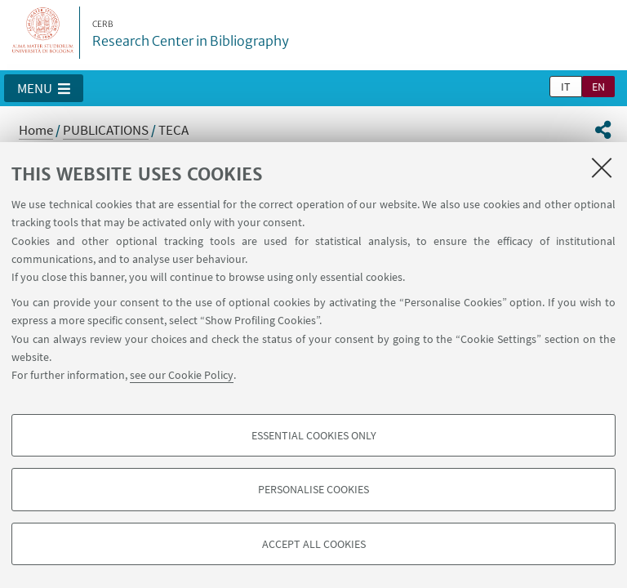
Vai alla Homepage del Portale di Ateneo (43, 33)
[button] (43, 88)
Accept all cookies (314, 544)
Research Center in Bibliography (190, 34)
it (566, 86)
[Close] (602, 167)
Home (36, 130)
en (598, 86)
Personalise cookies (313, 489)
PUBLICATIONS (106, 130)
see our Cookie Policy (181, 375)
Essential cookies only (313, 435)
